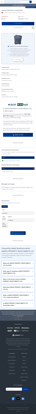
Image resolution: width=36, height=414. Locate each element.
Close (18, 312)
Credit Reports (12, 351)
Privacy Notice (22, 408)
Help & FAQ (24, 367)
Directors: (3, 19)
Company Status (5, 78)
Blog (24, 364)
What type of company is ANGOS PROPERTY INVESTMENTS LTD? (16, 266)
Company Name (5, 67)
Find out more (20, 309)
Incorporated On (5, 84)
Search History (24, 371)
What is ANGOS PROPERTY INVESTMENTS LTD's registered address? (16, 290)
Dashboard (12, 364)
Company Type (5, 73)
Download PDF (30, 7)
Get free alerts (10, 191)
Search (24, 351)
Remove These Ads (18, 142)
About (24, 354)
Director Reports (12, 354)
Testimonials (24, 361)
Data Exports (11, 367)
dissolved (4, 16)
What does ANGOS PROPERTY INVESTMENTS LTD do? (17, 282)
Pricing (24, 357)
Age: (21, 16)
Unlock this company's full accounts (10, 204)
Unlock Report (18, 23)
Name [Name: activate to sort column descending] (3, 170)
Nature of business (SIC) (7, 89)
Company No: (23, 19)
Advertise (24, 374)
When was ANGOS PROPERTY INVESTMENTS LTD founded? (17, 258)
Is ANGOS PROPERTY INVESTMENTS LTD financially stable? (15, 298)
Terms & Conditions (12, 408)
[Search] (30, 2)
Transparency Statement (17, 410)
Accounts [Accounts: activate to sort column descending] (4, 208)
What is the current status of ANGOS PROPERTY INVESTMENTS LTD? (14, 274)
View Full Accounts (18, 227)
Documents (12, 357)
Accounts (3, 95)
